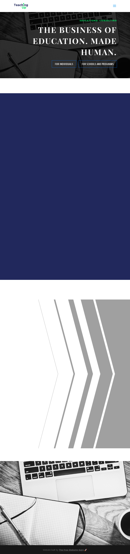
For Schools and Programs (98, 64)
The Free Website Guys (71, 549)
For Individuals (64, 64)
